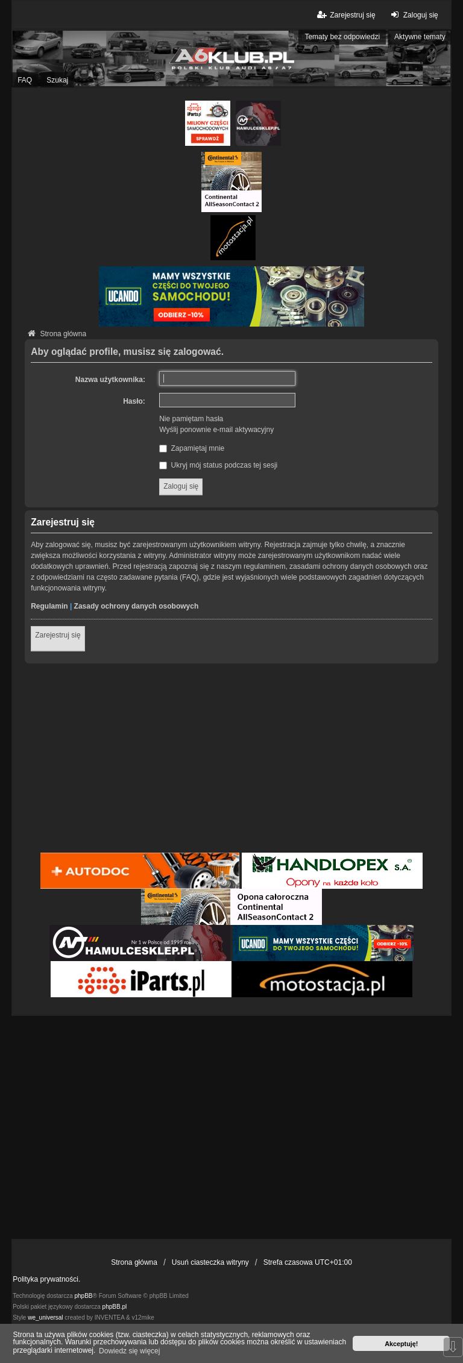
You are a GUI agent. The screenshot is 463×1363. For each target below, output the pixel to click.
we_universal (45, 1317)
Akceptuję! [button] (401, 1343)
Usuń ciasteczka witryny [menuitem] (210, 1262)
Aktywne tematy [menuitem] (420, 37)
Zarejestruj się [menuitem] (345, 14)
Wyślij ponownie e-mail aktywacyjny (216, 429)
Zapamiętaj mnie (191, 448)
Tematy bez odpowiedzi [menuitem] (342, 37)
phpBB (84, 1295)
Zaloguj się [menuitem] (413, 14)
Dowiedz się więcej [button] (129, 1351)
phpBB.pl (114, 1306)
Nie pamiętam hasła (191, 419)
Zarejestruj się (57, 635)
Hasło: (134, 401)
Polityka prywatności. (46, 1279)
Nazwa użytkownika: (110, 379)
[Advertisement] (231, 759)
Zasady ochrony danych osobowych (136, 606)
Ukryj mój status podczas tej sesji (218, 465)
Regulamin (49, 606)
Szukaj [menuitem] (57, 80)
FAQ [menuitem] (24, 80)
